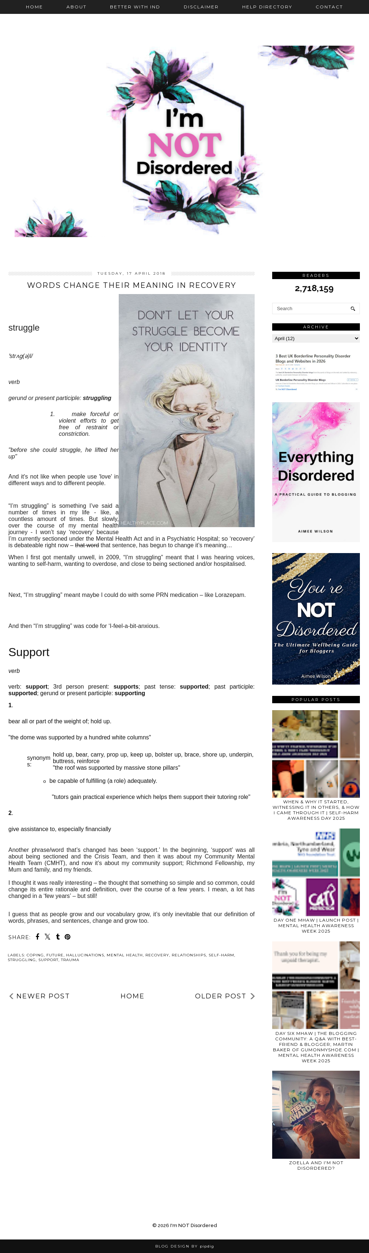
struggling (22, 959)
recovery (157, 955)
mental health (125, 955)
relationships (189, 955)
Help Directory (267, 6)
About (76, 6)
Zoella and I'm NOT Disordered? (316, 1165)
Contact (329, 6)
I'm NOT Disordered (193, 1225)
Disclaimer (201, 6)
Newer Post (43, 996)
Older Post (221, 996)
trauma (70, 959)
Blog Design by (184, 1246)
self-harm (221, 955)
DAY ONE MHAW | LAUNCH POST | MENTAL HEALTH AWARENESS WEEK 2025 (316, 925)
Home (34, 6)
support (48, 959)
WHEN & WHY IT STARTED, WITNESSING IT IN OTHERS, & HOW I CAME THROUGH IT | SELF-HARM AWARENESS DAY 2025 (316, 810)
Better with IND (135, 6)
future (55, 955)
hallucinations (85, 955)
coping (35, 955)
